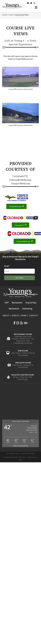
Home (4, 15)
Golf (11, 15)
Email (7, 266)
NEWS (23, 315)
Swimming (27, 308)
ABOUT (6, 315)
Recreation (14, 308)
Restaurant (17, 302)
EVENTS (15, 315)
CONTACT (33, 315)
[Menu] (36, 7)
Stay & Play (30, 302)
